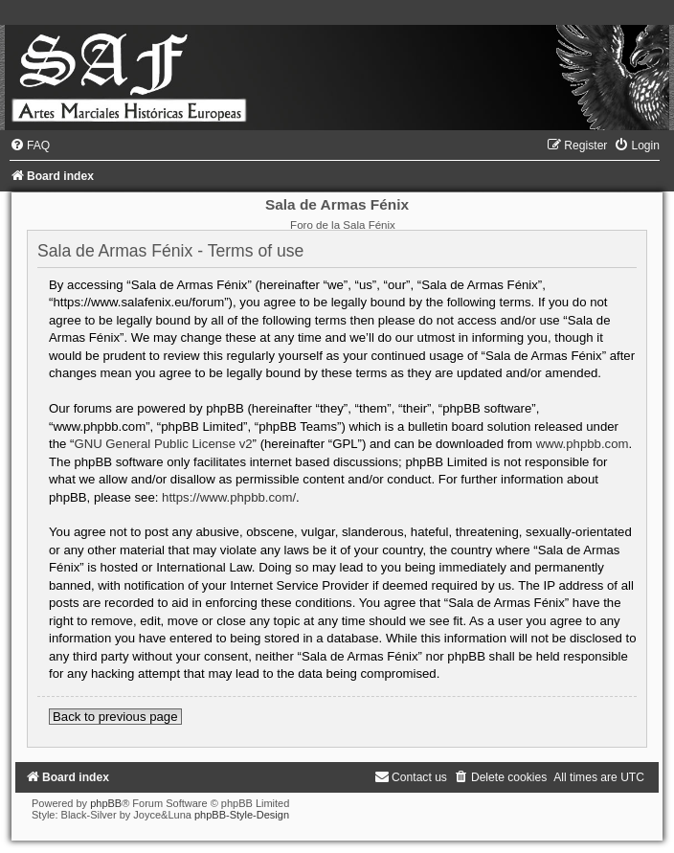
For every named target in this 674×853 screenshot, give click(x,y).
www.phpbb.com (582, 444)
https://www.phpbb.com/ (229, 497)
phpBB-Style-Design (241, 814)
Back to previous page (115, 716)
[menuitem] (30, 145)
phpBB (106, 803)
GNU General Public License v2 (163, 444)
